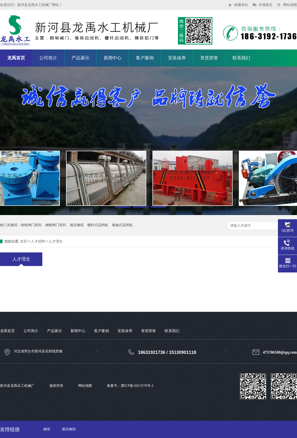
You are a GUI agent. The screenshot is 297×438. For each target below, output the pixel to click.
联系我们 (241, 57)
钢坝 (46, 429)
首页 (23, 241)
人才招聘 (38, 241)
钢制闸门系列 (55, 225)
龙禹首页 (16, 57)
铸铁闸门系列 (31, 225)
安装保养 (177, 57)
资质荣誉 (209, 57)
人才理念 (56, 241)
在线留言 (265, 5)
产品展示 (80, 57)
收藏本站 (241, 5)
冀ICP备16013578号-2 (137, 386)
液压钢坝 (77, 225)
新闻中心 (113, 57)
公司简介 (48, 57)
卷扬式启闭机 (122, 225)
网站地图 (290, 5)
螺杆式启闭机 (97, 225)
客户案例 (145, 57)
